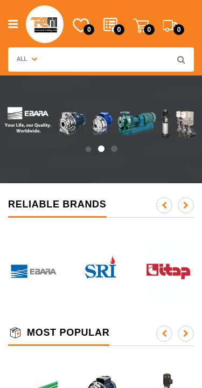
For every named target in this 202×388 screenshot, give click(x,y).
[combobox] (107, 59)
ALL (27, 59)
